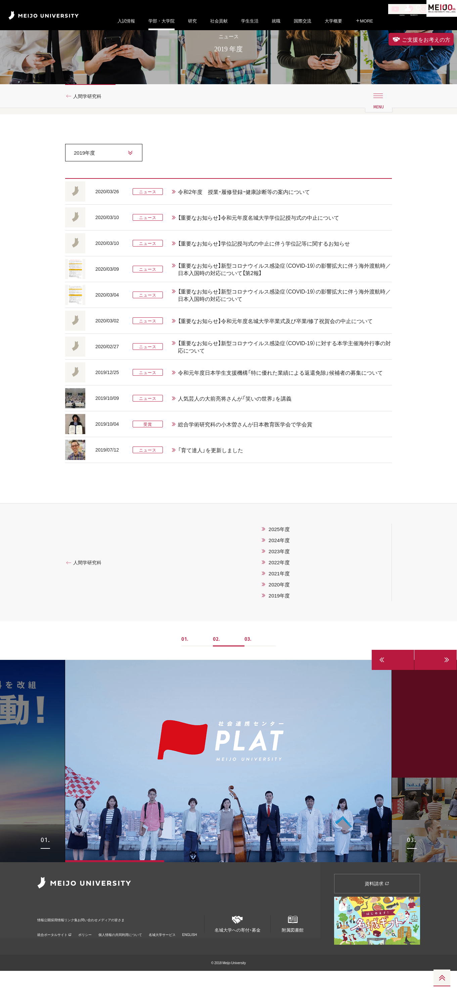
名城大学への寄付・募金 (237, 943)
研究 (192, 20)
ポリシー (85, 947)
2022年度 (279, 584)
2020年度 (279, 606)
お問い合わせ (133, 937)
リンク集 (101, 937)
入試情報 (126, 20)
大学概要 (333, 20)
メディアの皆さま (173, 937)
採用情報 (73, 937)
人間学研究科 (90, 118)
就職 (276, 20)
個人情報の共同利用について (120, 947)
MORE (364, 20)
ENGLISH (189, 947)
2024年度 (279, 562)
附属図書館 (292, 943)
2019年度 (279, 617)
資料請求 (377, 905)
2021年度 (279, 595)
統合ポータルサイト (54, 947)
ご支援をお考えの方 (421, 39)
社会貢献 (219, 20)
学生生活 (250, 20)
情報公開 (46, 937)
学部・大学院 (161, 20)
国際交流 (302, 20)
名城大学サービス (162, 947)
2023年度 (279, 573)
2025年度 (279, 551)
